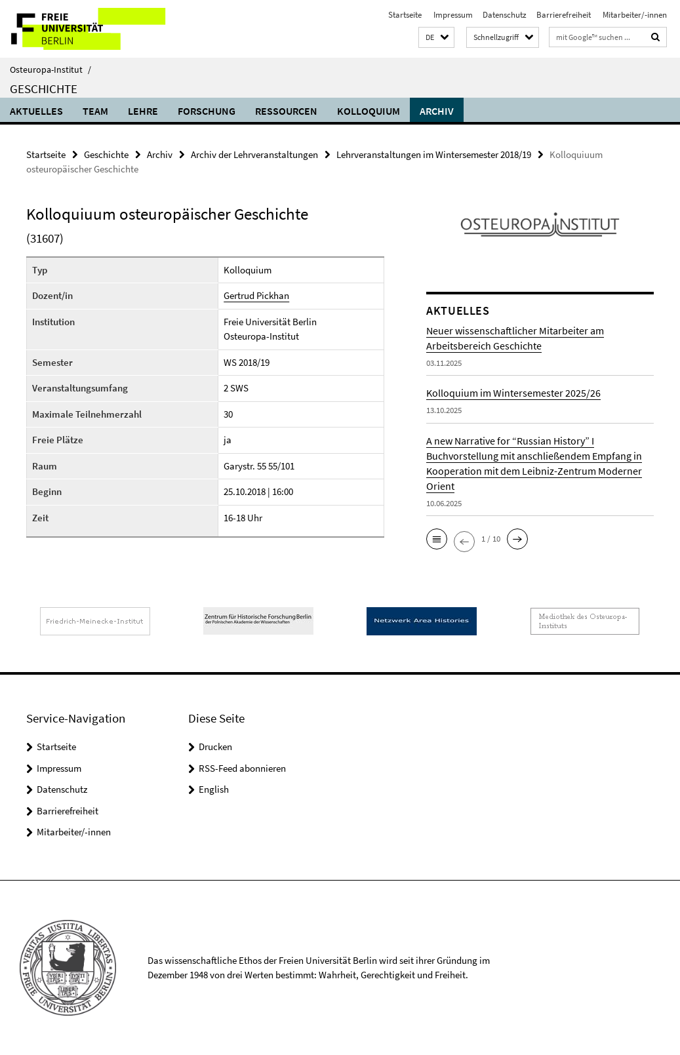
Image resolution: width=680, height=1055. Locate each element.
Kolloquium (368, 110)
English (214, 789)
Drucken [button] (215, 746)
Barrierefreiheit (563, 14)
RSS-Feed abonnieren (242, 768)
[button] (436, 38)
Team (95, 110)
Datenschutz (505, 14)
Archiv (437, 110)
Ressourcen (286, 110)
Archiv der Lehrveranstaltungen (254, 154)
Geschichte (43, 88)
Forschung (206, 110)
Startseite (405, 14)
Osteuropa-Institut (50, 69)
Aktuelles (36, 110)
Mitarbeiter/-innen (634, 14)
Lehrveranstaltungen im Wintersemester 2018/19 (433, 154)
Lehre (143, 110)
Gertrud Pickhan (256, 295)
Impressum (452, 14)
